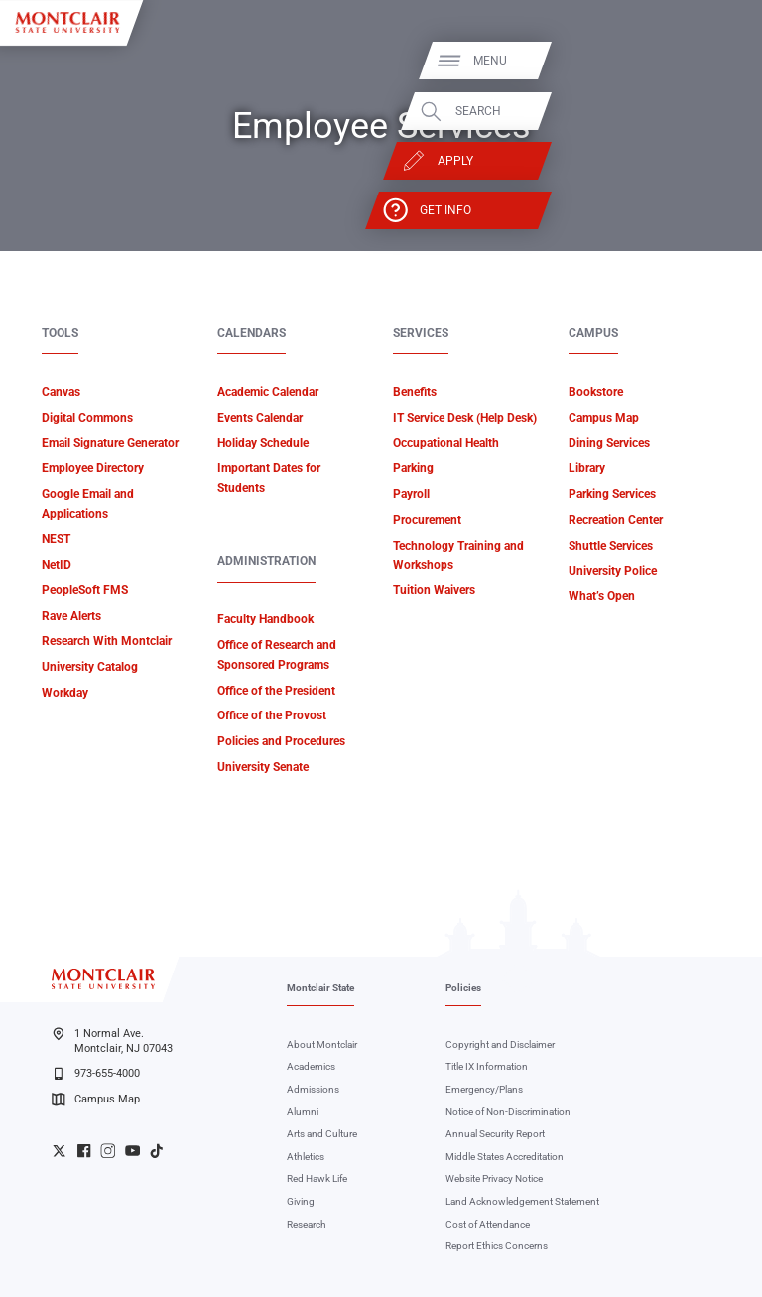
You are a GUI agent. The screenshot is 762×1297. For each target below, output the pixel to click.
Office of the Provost (271, 715)
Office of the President (276, 691)
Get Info (672, 210)
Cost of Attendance (487, 1224)
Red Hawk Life (317, 1178)
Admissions (313, 1089)
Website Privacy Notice (494, 1178)
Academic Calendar (267, 392)
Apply (681, 161)
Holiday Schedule (263, 443)
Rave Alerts (71, 616)
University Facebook (83, 1150)
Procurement (427, 520)
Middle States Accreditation (504, 1156)
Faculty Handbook (265, 619)
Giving (301, 1201)
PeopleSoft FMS (85, 590)
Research (306, 1224)
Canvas (61, 392)
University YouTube (132, 1150)
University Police (613, 571)
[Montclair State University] (67, 22)
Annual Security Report (495, 1133)
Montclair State (320, 987)
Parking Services (612, 494)
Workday (65, 693)
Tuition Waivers (434, 590)
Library (587, 468)
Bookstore (596, 392)
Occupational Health (446, 443)
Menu (716, 60)
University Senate (263, 767)
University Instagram (107, 1150)
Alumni (302, 1111)
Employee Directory (93, 468)
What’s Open (602, 596)
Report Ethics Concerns (496, 1245)
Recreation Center (616, 520)
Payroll (411, 494)
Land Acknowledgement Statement (522, 1201)
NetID (56, 565)
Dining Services (609, 443)
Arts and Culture (322, 1133)
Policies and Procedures (281, 741)
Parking (413, 468)
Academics (311, 1066)
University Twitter (59, 1150)
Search (704, 111)
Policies (463, 987)
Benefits (415, 392)
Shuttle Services (611, 546)
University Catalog (90, 667)
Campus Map (604, 418)
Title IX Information (486, 1066)
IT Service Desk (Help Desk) (465, 418)
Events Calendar (260, 418)
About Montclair (322, 1044)
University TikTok (156, 1150)
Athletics (305, 1156)
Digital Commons (87, 418)
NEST (56, 539)
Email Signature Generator (110, 443)
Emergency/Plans (484, 1089)
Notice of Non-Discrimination (508, 1111)
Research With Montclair (107, 641)
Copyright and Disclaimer (500, 1044)
